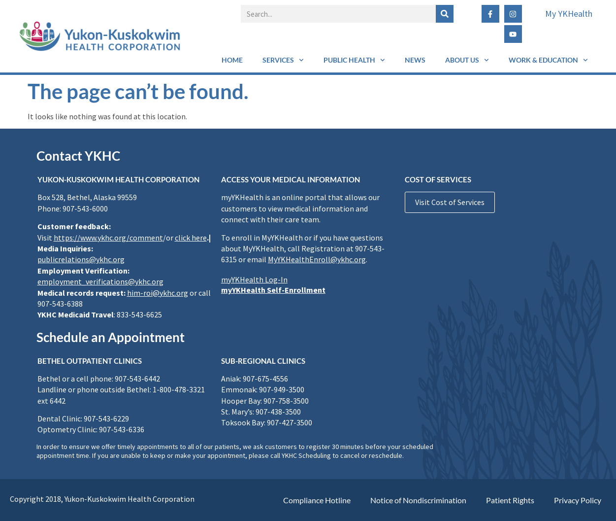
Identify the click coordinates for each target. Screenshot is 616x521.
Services (283, 60)
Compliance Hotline (317, 500)
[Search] (445, 14)
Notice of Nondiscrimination (418, 500)
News (415, 60)
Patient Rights (510, 500)
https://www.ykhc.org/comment (108, 238)
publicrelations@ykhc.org (81, 259)
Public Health (354, 60)
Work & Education (548, 60)
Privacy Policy (577, 500)
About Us (467, 60)
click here (191, 238)
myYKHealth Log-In (254, 279)
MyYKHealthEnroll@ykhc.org (317, 259)
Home (232, 60)
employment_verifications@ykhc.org (100, 281)
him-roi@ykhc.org (157, 293)
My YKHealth (568, 13)
